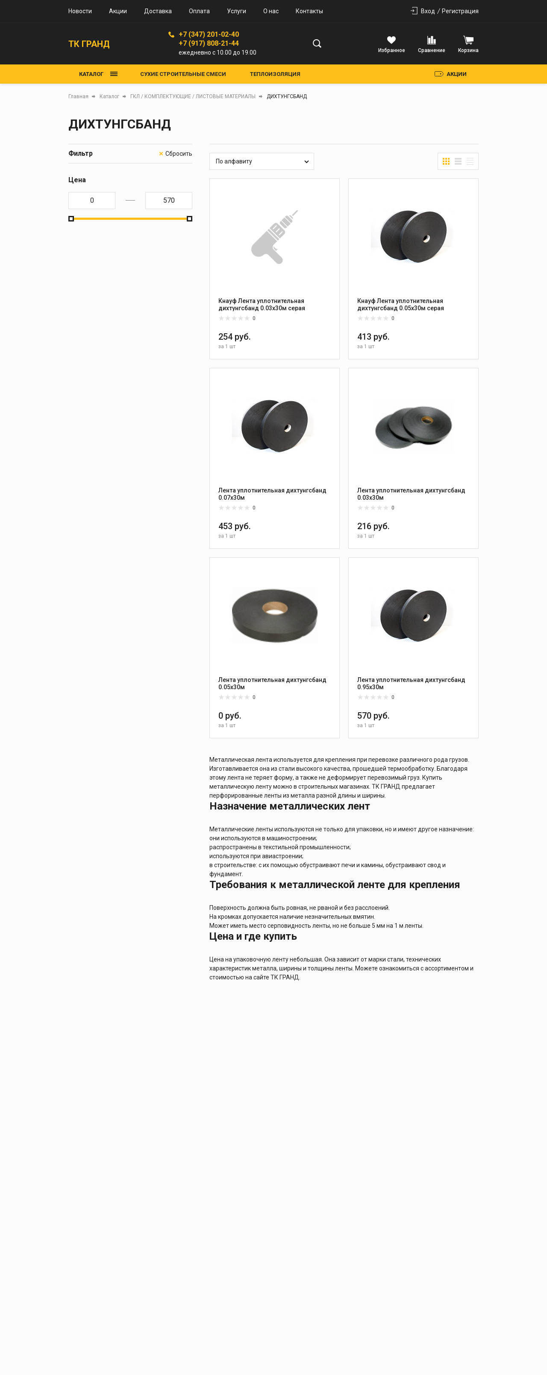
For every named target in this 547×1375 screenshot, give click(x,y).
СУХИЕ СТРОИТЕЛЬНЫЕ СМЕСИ (183, 74)
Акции (118, 11)
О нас (271, 11)
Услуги (236, 11)
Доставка (158, 11)
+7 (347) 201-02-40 (209, 34)
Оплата (199, 11)
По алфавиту (234, 161)
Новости (80, 11)
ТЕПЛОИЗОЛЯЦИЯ (275, 74)
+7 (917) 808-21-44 (209, 43)
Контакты (309, 11)
